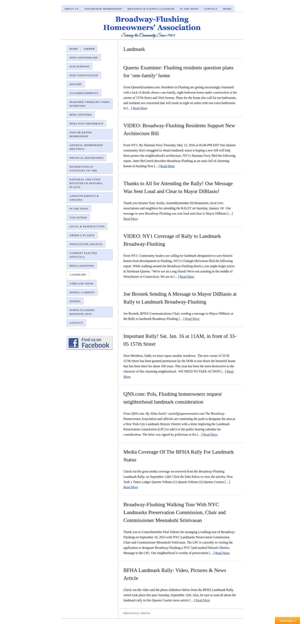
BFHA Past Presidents (86, 123)
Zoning (75, 301)
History (75, 84)
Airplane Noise (81, 283)
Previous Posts (136, 613)
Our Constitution (83, 75)
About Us (71, 8)
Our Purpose (79, 66)
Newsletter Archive (86, 244)
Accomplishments (83, 93)
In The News (189, 8)
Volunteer (78, 217)
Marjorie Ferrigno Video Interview (89, 103)
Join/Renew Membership (103, 8)
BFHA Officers (80, 114)
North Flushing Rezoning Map (82, 312)
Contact (211, 8)
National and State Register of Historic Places (86, 183)
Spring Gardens (82, 292)
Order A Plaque (82, 235)
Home (73, 48)
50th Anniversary (83, 57)
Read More (140, 108)
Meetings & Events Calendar (150, 8)
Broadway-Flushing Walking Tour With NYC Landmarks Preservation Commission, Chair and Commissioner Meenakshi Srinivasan (174, 512)
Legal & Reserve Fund (87, 226)
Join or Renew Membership (80, 134)
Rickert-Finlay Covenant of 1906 (83, 168)
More (227, 8)
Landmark (77, 274)
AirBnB (89, 48)
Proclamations (81, 265)
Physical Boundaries (86, 157)
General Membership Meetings (86, 147)
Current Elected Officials (83, 254)
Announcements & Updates (84, 197)
